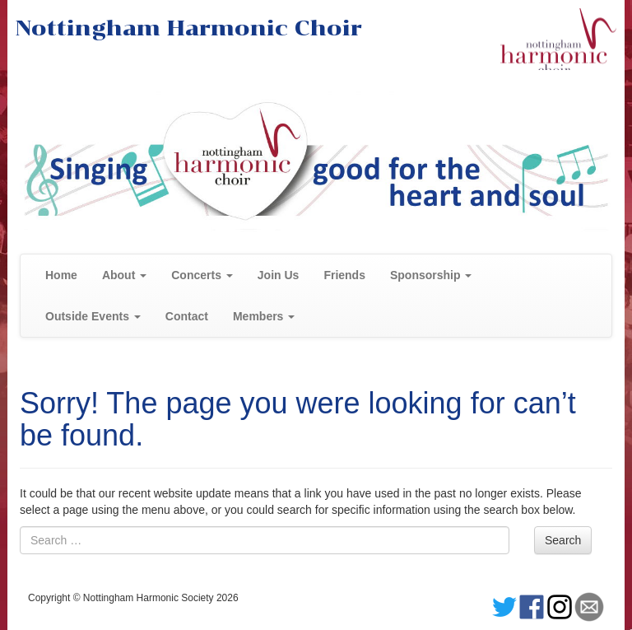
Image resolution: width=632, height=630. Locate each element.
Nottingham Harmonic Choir (189, 28)
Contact (186, 316)
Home (61, 275)
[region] (316, 161)
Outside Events (93, 316)
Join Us (279, 275)
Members (264, 316)
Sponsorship (431, 275)
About (124, 275)
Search (563, 540)
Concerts (202, 275)
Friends (344, 275)
